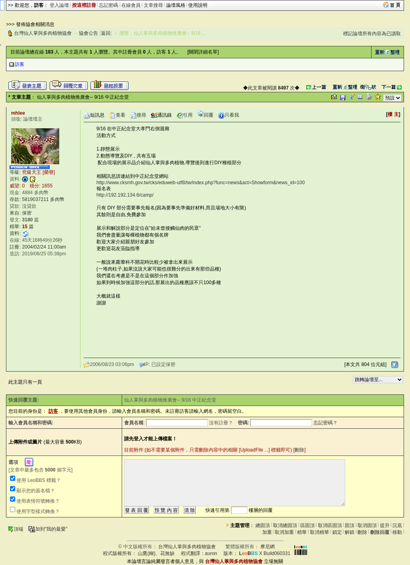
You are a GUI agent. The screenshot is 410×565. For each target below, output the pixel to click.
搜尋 (138, 115)
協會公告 (88, 33)
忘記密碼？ (326, 423)
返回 (106, 33)
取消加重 (284, 532)
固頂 (349, 525)
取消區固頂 (330, 525)
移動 (397, 532)
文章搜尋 (153, 5)
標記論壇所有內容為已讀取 (372, 33)
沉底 (397, 525)
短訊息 (94, 115)
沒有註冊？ (221, 423)
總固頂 (262, 525)
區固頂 (307, 525)
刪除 (299, 450)
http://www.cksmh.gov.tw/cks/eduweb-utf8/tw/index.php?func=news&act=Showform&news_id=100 (200, 182)
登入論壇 (59, 5)
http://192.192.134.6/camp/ (125, 195)
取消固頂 (367, 525)
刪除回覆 (380, 532)
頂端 (15, 529)
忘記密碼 (108, 5)
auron (211, 553)
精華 (302, 532)
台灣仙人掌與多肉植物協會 (43, 33)
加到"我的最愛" (48, 529)
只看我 (228, 115)
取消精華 (319, 532)
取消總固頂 (285, 525)
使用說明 (197, 5)
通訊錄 (161, 115)
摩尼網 (267, 546)
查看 (117, 115)
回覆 (205, 115)
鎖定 (337, 532)
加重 (267, 532)
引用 (185, 115)
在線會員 (131, 5)
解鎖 (349, 532)
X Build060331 (264, 553)
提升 (385, 525)
